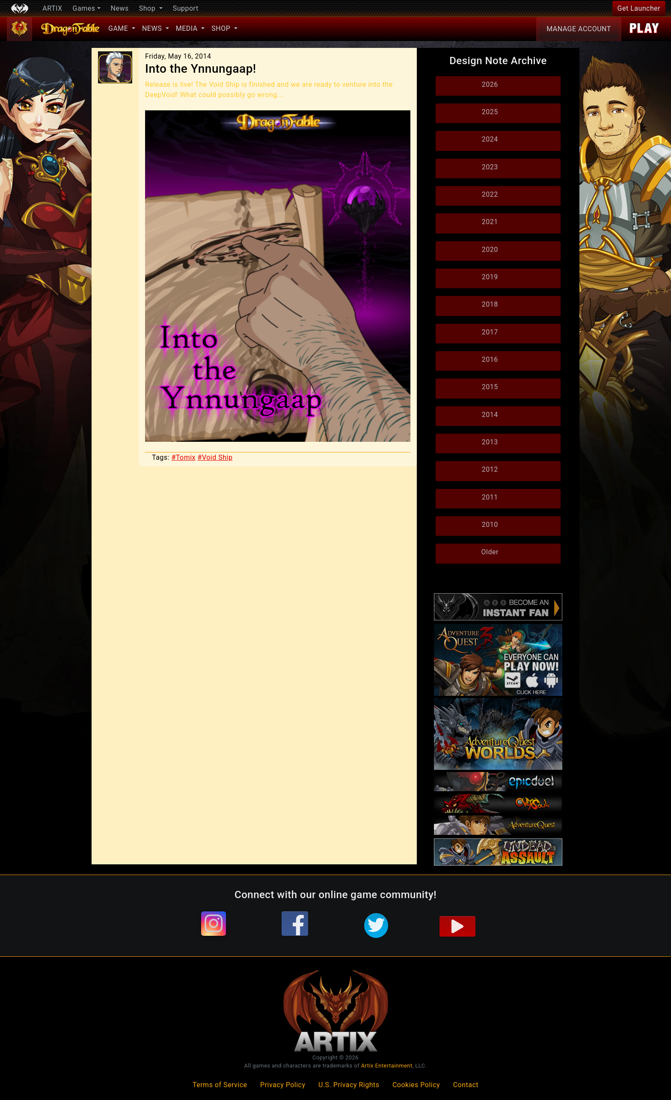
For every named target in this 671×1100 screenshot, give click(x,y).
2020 (490, 249)
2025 (490, 112)
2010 (490, 524)
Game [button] (119, 28)
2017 (490, 332)
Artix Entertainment (387, 1065)
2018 (490, 304)
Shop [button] (148, 8)
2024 (490, 139)
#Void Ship (215, 457)
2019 (490, 277)
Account (578, 29)
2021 (490, 222)
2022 (490, 194)
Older (490, 552)
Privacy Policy (283, 1085)
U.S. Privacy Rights (348, 1085)
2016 (490, 359)
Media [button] (187, 28)
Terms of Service (220, 1085)
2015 (490, 387)
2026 (490, 84)
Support (186, 8)
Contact (465, 1085)
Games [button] (84, 8)
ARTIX (52, 8)
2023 (490, 167)
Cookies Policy (416, 1085)
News (120, 8)
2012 (490, 469)
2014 (490, 415)
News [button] (153, 28)
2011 (490, 497)
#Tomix (183, 457)
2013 (490, 442)
